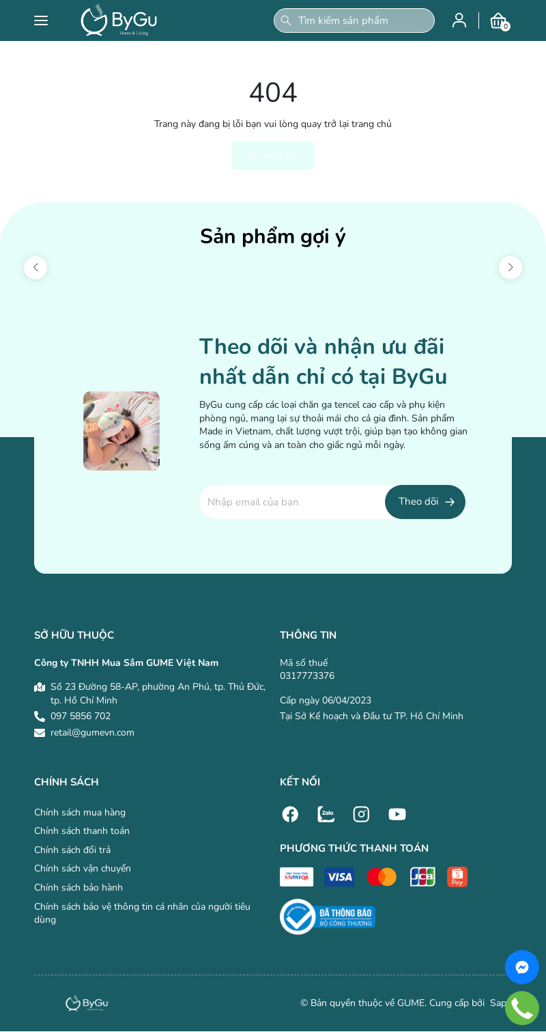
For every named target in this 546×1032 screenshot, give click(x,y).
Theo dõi (418, 501)
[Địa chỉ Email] (332, 502)
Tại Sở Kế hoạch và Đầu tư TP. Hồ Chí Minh (371, 716)
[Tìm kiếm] (286, 20)
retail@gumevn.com (92, 732)
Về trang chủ (273, 155)
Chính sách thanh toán (82, 830)
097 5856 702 (81, 716)
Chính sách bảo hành (78, 887)
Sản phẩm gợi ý (273, 237)
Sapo (499, 1002)
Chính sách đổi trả (72, 849)
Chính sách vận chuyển (82, 868)
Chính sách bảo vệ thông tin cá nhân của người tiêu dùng (142, 913)
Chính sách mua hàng (80, 812)
